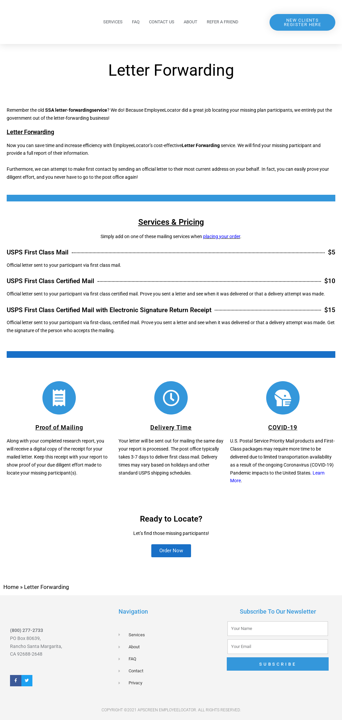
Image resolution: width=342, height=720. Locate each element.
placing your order (221, 236)
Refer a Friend (222, 21)
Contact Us (161, 21)
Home (11, 587)
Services (113, 21)
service (99, 110)
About (190, 21)
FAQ (136, 21)
